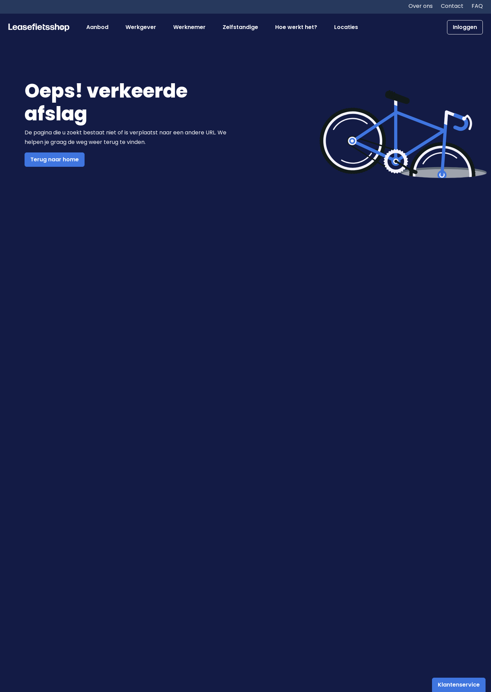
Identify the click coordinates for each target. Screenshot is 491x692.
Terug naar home (54, 159)
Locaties (346, 27)
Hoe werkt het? (296, 27)
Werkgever (140, 27)
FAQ (477, 6)
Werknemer (189, 27)
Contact (452, 6)
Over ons (420, 6)
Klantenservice (459, 685)
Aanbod (97, 27)
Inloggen (465, 27)
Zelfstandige (240, 27)
